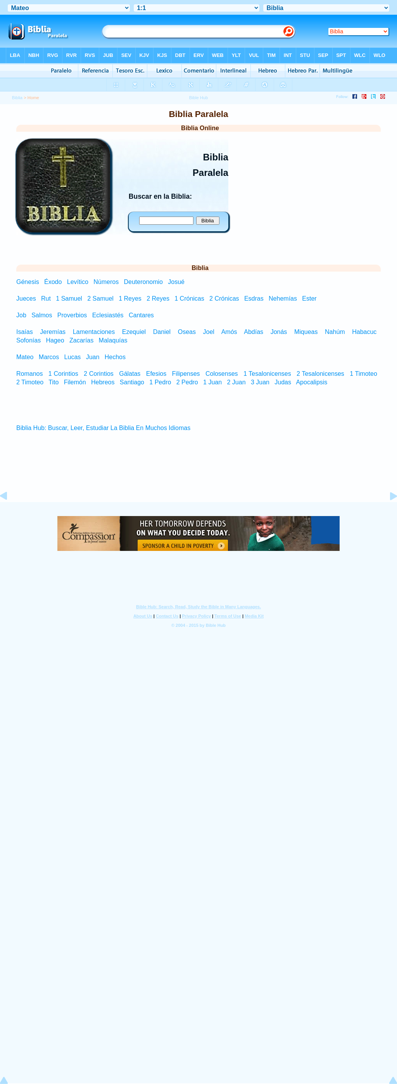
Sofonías (28, 340)
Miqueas (306, 332)
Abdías (253, 332)
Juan (93, 357)
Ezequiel (134, 332)
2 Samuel (100, 298)
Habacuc (364, 332)
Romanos (29, 373)
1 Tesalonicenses (267, 373)
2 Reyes (158, 298)
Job (21, 315)
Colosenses (221, 373)
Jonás (279, 332)
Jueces (26, 298)
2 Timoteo (29, 382)
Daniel (162, 332)
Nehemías (283, 298)
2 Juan (236, 382)
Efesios (156, 373)
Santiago (132, 382)
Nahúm (335, 332)
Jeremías (53, 332)
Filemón (75, 382)
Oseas (187, 332)
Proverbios (72, 315)
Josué (176, 282)
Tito (53, 382)
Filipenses (186, 373)
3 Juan (260, 382)
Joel (208, 332)
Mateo (24, 357)
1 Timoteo (363, 373)
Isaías (24, 332)
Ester (309, 298)
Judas (282, 382)
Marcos (49, 357)
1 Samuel (69, 298)
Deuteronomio (144, 282)
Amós (229, 332)
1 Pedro (160, 382)
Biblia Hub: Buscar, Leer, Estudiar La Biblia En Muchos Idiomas (103, 428)
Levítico (78, 282)
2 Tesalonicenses (320, 373)
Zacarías (81, 340)
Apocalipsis (311, 382)
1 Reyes (130, 298)
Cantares (141, 315)
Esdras (254, 298)
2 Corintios (99, 373)
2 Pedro (187, 382)
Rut (46, 298)
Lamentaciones (94, 332)
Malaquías (113, 340)
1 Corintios (63, 373)
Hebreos (102, 382)
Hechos (115, 357)
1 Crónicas (189, 298)
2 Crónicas (224, 298)
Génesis (28, 282)
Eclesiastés (108, 315)
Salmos (41, 315)
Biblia (17, 97)
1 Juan (212, 382)
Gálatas (129, 373)
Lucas (72, 357)
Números (106, 282)
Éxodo (54, 282)
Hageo (55, 340)
